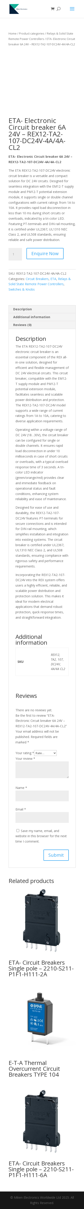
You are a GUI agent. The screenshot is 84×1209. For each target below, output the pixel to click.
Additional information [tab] (31, 317)
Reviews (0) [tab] (22, 325)
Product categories (31, 33)
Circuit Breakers (37, 279)
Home (13, 33)
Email (20, 809)
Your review (25, 758)
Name (21, 788)
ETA (53, 279)
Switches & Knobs (22, 289)
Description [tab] (22, 309)
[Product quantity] (15, 254)
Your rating (24, 753)
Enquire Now (45, 253)
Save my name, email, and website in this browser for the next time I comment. (41, 836)
